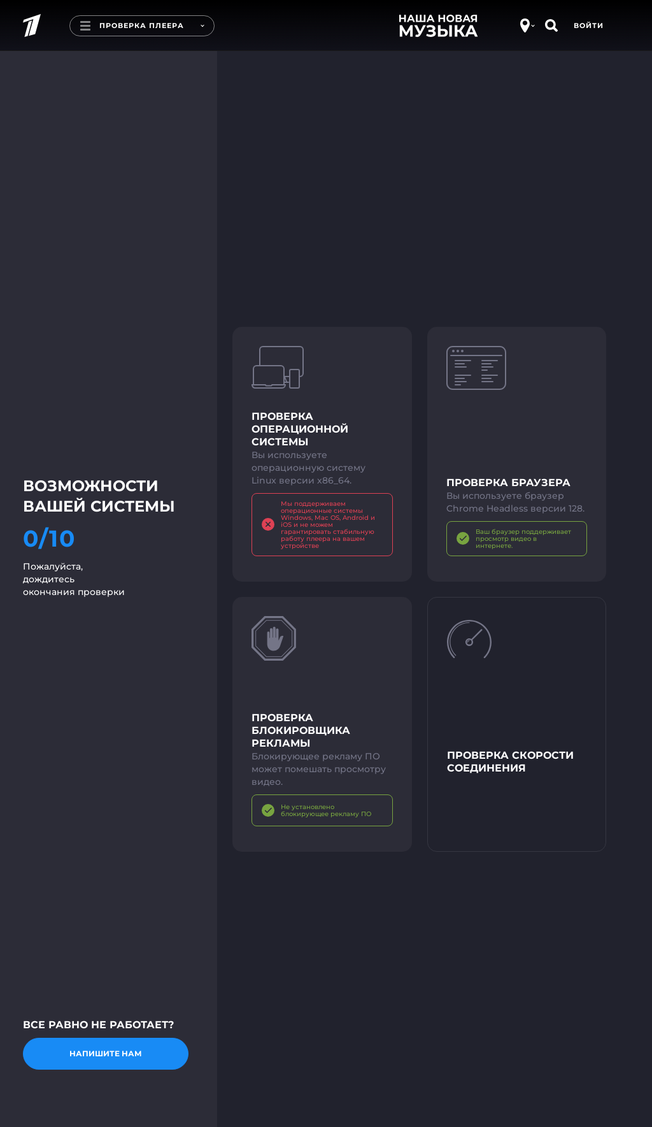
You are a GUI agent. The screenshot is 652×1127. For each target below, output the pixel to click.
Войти (589, 25)
